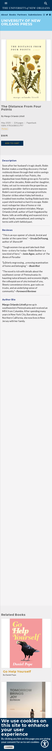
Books (12, 14)
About (4, 14)
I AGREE (9, 747)
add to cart (12, 143)
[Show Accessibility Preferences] (44, 743)
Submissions (35, 14)
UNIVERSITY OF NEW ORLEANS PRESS (21, 22)
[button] (14, 3)
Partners (22, 14)
